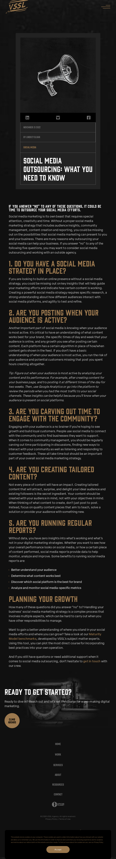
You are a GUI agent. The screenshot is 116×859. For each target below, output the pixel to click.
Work (58, 754)
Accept (58, 849)
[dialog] (58, 844)
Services (58, 765)
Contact (58, 794)
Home (58, 744)
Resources (58, 784)
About (58, 775)
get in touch (91, 661)
